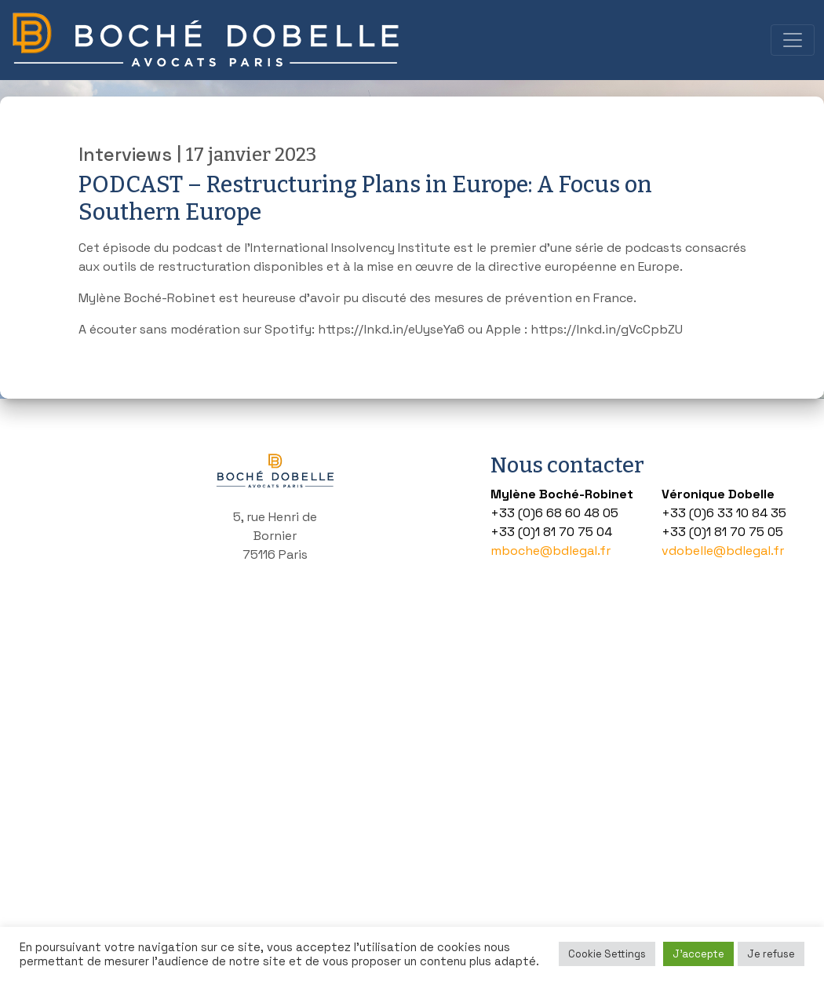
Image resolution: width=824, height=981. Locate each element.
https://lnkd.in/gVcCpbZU (606, 329)
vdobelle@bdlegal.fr (723, 550)
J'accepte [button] (698, 954)
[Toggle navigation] (793, 40)
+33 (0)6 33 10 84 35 (724, 513)
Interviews (125, 154)
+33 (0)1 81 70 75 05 (722, 531)
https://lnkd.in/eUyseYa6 (391, 329)
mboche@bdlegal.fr (550, 550)
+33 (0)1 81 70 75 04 (551, 531)
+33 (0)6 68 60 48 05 (554, 513)
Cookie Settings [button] (607, 954)
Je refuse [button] (771, 954)
